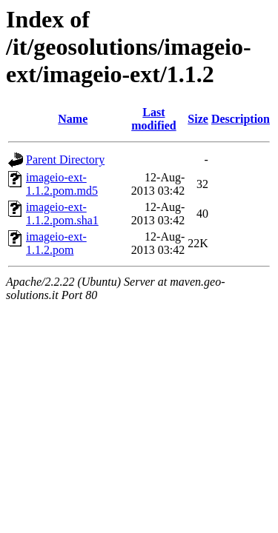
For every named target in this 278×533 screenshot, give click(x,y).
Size (198, 119)
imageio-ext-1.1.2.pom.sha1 (62, 214)
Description (240, 119)
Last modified (153, 119)
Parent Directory (65, 159)
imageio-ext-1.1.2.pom (56, 243)
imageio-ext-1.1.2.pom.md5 (62, 184)
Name (72, 119)
